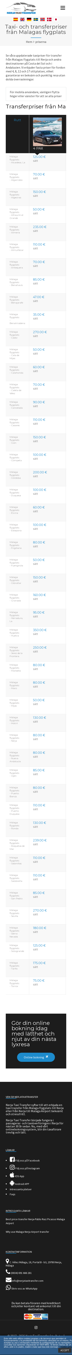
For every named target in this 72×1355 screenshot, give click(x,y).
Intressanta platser (21, 1189)
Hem (29, 42)
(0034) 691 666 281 (21, 1273)
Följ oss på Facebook (25, 1160)
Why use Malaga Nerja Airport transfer (27, 1231)
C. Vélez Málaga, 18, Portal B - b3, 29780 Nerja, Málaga (34, 1264)
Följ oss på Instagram (25, 1168)
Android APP (19, 1184)
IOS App (17, 1176)
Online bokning (34, 1057)
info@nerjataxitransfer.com (27, 1280)
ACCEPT (64, 1350)
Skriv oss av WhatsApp (24, 1288)
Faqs (12, 1194)
